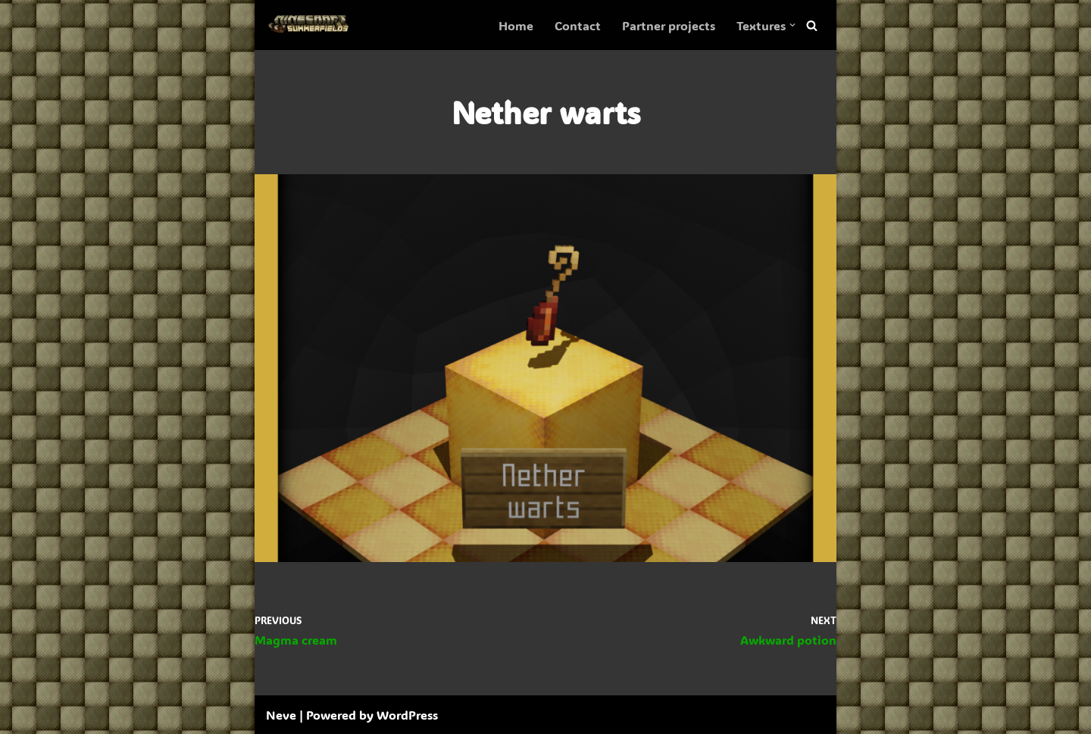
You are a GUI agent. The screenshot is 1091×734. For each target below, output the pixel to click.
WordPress (407, 715)
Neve (281, 715)
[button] (792, 25)
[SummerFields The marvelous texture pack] (311, 25)
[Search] (811, 25)
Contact (578, 25)
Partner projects (668, 25)
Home (516, 25)
